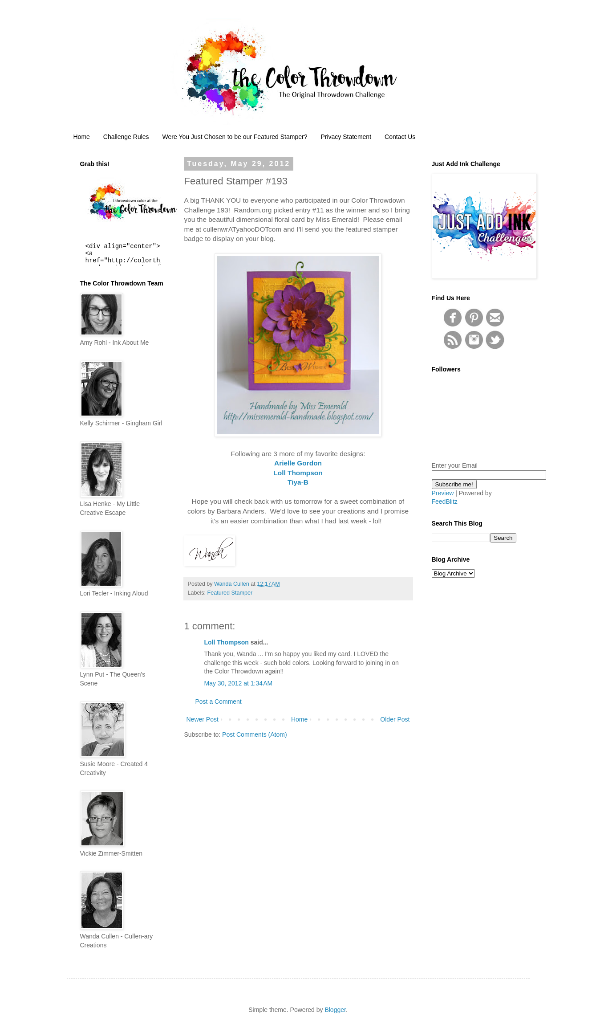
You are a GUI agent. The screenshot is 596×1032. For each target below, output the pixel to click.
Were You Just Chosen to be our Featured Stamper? (235, 136)
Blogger (334, 1009)
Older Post (394, 719)
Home (81, 136)
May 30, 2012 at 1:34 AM (238, 683)
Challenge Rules (126, 136)
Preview (443, 493)
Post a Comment (218, 701)
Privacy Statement (345, 136)
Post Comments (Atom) (254, 734)
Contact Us (400, 136)
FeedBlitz (445, 501)
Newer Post (203, 719)
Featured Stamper (230, 593)
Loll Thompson (226, 642)
